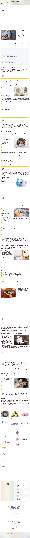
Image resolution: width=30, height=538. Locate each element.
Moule (20, 431)
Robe (4, 453)
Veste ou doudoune (6, 440)
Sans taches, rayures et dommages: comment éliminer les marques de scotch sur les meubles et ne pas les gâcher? (16, 527)
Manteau (5, 441)
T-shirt (4, 467)
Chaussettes (5, 448)
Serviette (4, 454)
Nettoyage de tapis (22, 443)
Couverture (5, 459)
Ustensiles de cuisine (7, 455)
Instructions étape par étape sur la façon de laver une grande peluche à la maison (25, 419)
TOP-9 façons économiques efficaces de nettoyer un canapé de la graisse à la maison (23, 440)
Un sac (4, 466)
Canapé (20, 438)
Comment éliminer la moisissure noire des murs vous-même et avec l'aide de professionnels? (16, 512)
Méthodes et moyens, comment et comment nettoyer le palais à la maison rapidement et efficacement (24, 446)
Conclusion (5, 63)
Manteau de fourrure (7, 442)
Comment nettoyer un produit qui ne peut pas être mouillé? (13, 56)
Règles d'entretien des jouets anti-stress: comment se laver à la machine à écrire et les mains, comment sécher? (15, 420)
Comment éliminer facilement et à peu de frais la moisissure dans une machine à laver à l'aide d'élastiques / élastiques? (24, 434)
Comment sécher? (6, 61)
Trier (20, 492)
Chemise (4, 461)
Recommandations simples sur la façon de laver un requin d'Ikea (5, 419)
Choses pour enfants (6, 443)
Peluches (4, 447)
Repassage (4, 432)
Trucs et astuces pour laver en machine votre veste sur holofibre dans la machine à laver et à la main (15, 508)
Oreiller (5, 460)
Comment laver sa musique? (8, 57)
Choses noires (5, 468)
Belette (20, 489)
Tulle (3, 465)
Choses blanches (5, 436)
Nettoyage (4, 430)
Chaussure (4, 449)
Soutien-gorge (5, 437)
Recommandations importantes (8, 62)
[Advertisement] (15, 18)
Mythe (20, 485)
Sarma (20, 499)
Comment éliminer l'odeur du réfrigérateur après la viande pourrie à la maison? (15, 522)
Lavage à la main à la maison (8, 55)
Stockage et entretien (6, 476)
